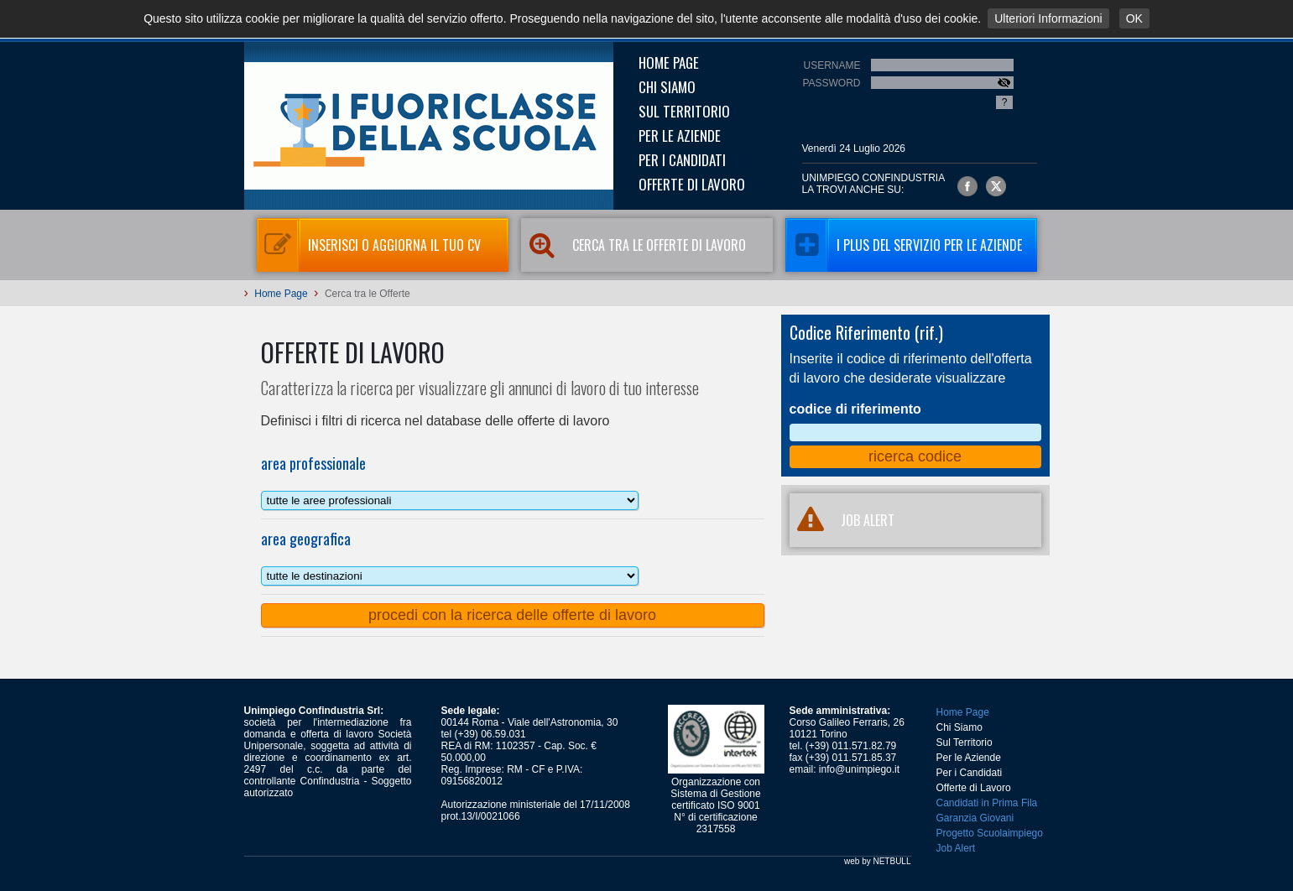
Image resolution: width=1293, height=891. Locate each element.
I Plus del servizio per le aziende (903, 245)
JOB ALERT (842, 520)
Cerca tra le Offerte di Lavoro (633, 245)
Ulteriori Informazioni (1048, 18)
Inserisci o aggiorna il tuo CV (369, 245)
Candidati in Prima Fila (987, 803)
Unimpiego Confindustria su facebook (967, 186)
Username (831, 65)
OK (1134, 18)
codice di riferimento (855, 409)
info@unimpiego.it (859, 769)
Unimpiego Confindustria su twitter (996, 186)
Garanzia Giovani (975, 818)
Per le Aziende (680, 135)
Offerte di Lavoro (692, 184)
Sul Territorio (684, 111)
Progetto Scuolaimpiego (989, 833)
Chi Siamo (667, 86)
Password (831, 83)
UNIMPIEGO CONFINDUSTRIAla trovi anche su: (874, 183)
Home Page (669, 62)
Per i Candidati (682, 159)
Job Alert (956, 848)
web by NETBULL (877, 861)
